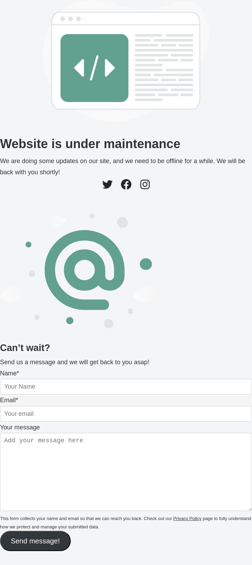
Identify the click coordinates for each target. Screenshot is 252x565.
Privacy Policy (187, 532)
